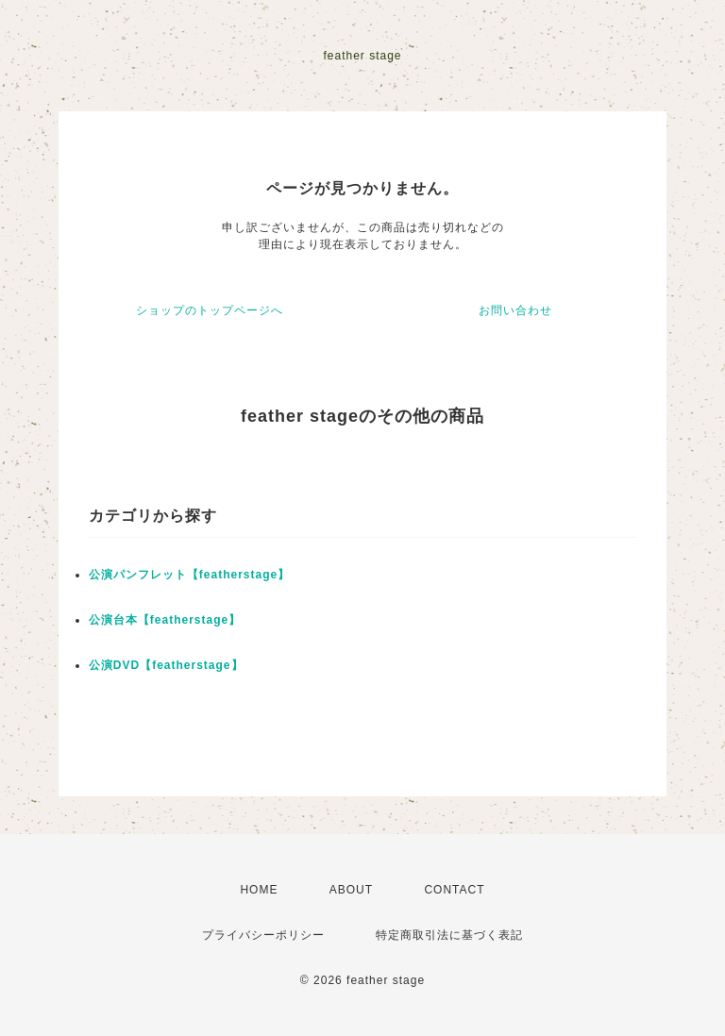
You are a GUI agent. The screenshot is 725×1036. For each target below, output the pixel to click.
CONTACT (454, 889)
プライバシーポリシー (263, 935)
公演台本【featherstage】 (165, 620)
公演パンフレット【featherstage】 (189, 574)
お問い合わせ (515, 310)
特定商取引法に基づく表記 (449, 935)
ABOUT (351, 889)
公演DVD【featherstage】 (166, 665)
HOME (259, 889)
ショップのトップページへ (209, 310)
